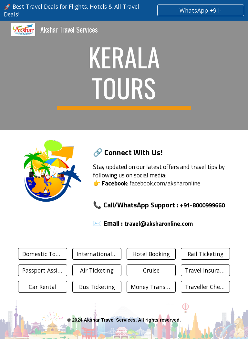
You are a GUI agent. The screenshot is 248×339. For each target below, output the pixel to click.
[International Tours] (97, 254)
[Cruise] (151, 270)
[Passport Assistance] (42, 270)
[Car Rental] (42, 287)
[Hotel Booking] (151, 254)
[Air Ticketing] (97, 270)
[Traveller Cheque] (205, 287)
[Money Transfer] (151, 287)
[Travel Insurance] (205, 270)
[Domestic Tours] (42, 254)
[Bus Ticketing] (97, 287)
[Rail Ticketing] (205, 254)
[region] (124, 10)
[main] (123, 75)
